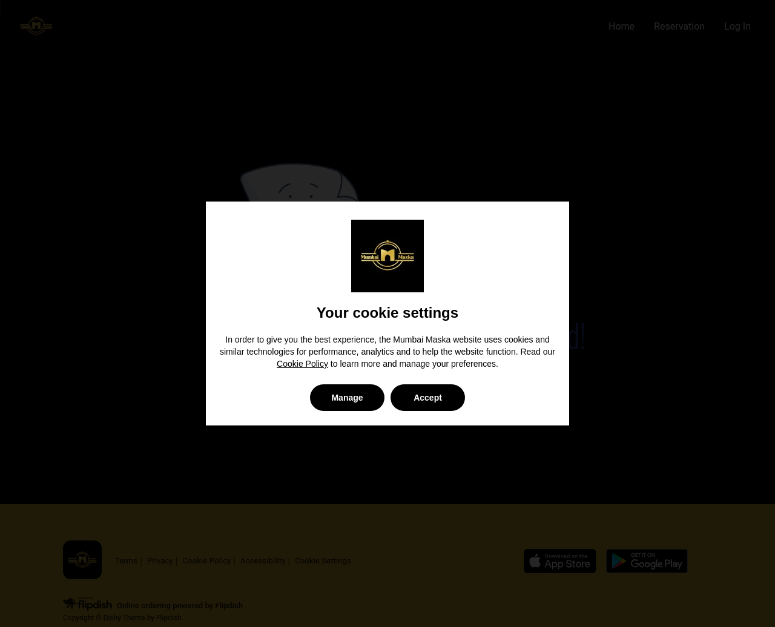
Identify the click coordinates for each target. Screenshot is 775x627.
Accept (428, 397)
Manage (347, 397)
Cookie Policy (302, 364)
